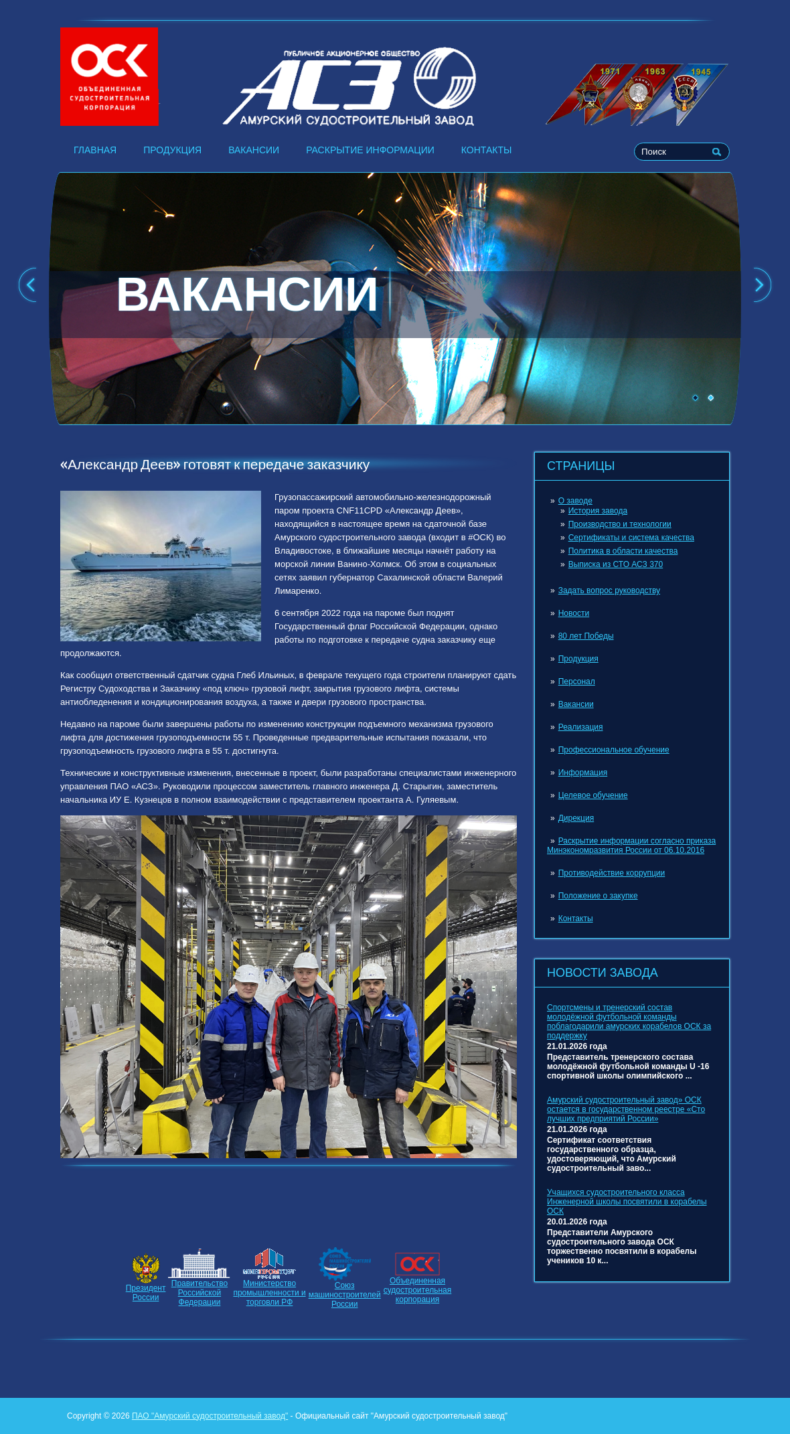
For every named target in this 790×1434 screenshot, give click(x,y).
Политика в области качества (623, 551)
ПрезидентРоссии (146, 1292)
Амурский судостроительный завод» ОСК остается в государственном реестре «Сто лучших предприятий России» (626, 1109)
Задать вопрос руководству (609, 590)
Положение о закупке (598, 895)
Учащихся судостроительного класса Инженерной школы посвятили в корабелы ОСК (627, 1202)
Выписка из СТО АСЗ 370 (615, 564)
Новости (573, 613)
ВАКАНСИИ (247, 294)
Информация (582, 772)
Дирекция (576, 818)
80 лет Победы (586, 636)
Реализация (580, 727)
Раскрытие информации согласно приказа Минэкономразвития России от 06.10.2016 (631, 845)
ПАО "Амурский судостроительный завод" (210, 1416)
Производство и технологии (620, 524)
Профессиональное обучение (613, 749)
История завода (597, 510)
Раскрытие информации (370, 150)
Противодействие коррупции (611, 873)
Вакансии (253, 150)
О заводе (575, 500)
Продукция (172, 150)
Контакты (486, 150)
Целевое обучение (593, 795)
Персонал (576, 681)
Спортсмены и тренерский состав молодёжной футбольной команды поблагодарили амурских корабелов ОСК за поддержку (629, 1021)
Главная (95, 150)
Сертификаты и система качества (631, 537)
